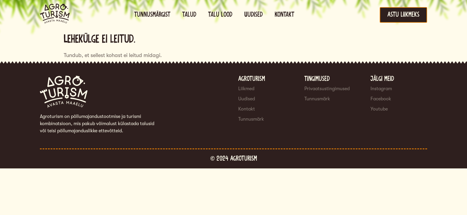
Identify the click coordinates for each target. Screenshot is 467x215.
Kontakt (284, 14)
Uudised (253, 14)
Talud (189, 14)
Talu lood (220, 14)
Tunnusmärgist (152, 14)
